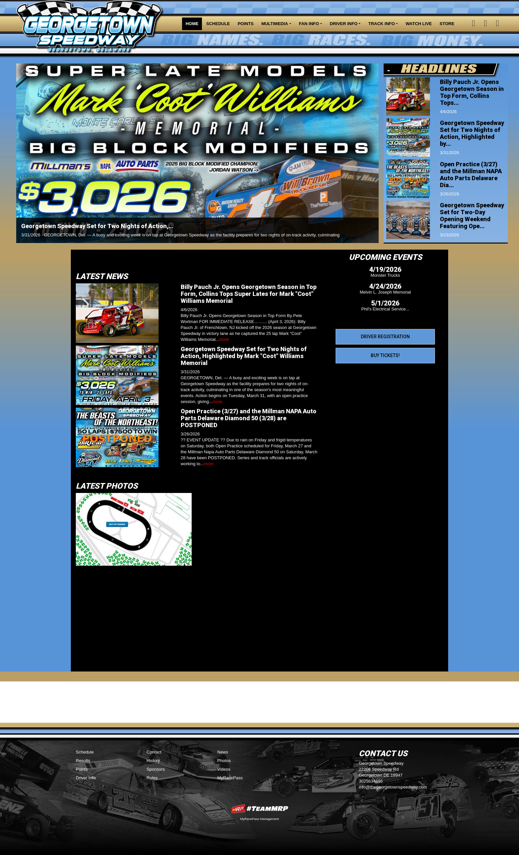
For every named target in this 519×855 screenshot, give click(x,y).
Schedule (218, 23)
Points (246, 23)
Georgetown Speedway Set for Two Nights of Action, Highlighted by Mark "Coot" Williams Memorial (244, 356)
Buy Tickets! (385, 355)
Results (83, 760)
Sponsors (156, 769)
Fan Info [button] (309, 23)
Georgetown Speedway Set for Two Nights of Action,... (97, 226)
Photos (224, 760)
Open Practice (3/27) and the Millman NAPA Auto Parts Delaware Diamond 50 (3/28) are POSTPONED (248, 418)
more (224, 339)
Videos (224, 769)
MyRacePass (230, 777)
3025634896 (371, 781)
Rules (152, 777)
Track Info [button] (381, 23)
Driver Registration (385, 336)
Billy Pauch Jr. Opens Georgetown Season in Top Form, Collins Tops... (472, 92)
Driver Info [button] (343, 23)
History (153, 760)
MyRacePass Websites (259, 808)
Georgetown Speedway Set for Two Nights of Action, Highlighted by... (472, 133)
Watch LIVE (419, 23)
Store (447, 23)
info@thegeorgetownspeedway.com (393, 787)
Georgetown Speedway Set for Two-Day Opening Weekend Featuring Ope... (472, 215)
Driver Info (86, 777)
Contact (154, 752)
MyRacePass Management (259, 819)
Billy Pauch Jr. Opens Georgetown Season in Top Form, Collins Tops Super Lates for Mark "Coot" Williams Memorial (248, 293)
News (222, 752)
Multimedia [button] (274, 23)
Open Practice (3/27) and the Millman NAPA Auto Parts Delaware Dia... (471, 174)
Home (192, 23)
